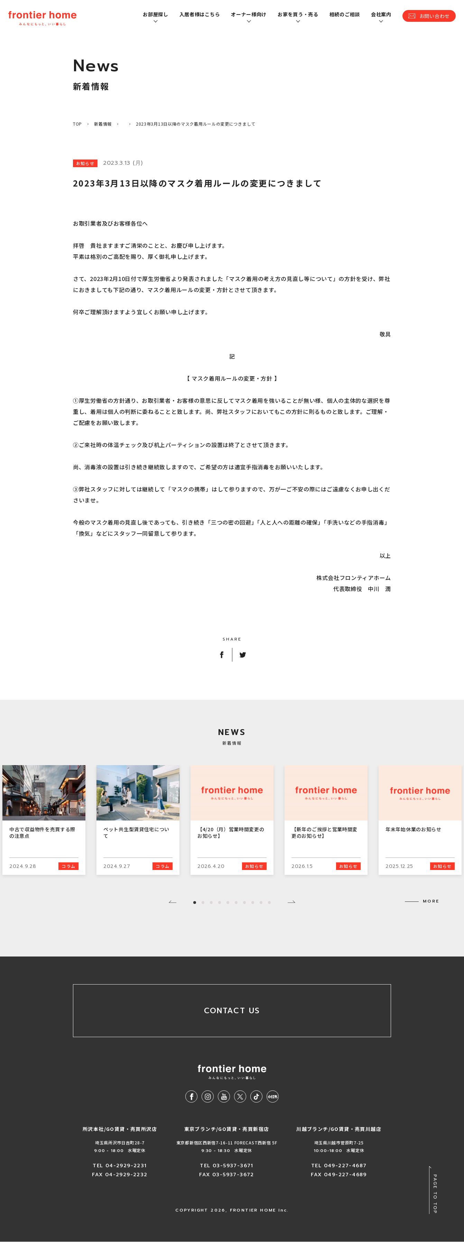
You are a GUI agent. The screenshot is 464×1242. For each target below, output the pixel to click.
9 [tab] (261, 902)
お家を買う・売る (298, 14)
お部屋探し (155, 14)
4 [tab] (219, 902)
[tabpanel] (232, 820)
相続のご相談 (345, 14)
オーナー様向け (249, 14)
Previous (172, 902)
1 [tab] (195, 902)
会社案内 (381, 14)
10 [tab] (269, 902)
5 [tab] (228, 902)
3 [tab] (211, 902)
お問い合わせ (434, 15)
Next (291, 902)
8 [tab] (253, 902)
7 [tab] (244, 902)
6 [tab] (236, 902)
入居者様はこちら (199, 14)
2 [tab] (203, 902)
